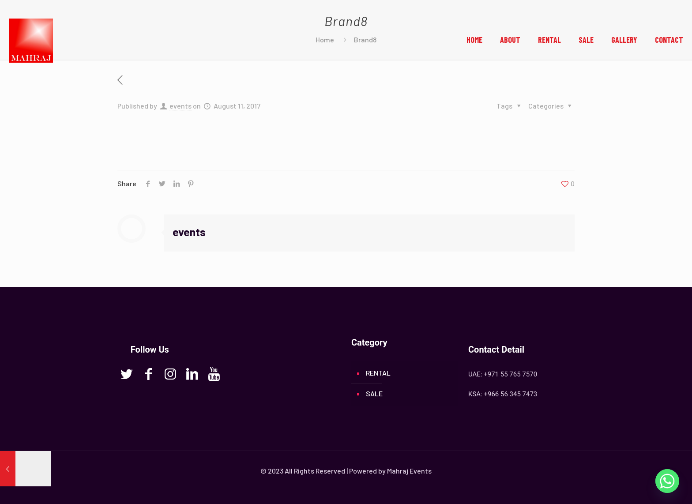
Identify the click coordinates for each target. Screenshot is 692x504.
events (180, 106)
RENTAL (378, 373)
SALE (374, 393)
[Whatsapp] (667, 481)
